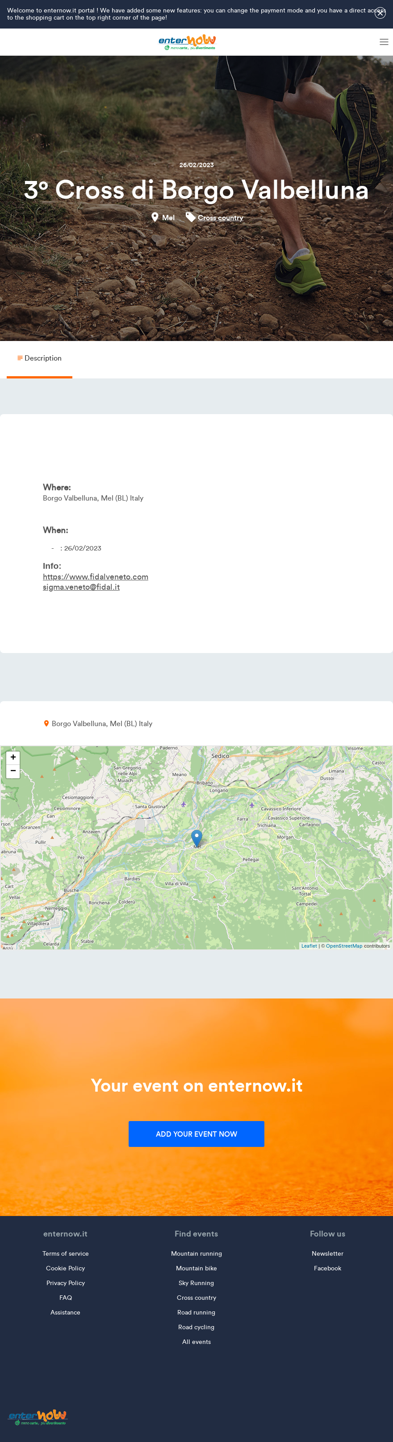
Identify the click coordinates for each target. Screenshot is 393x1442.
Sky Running (196, 1283)
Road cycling (196, 1327)
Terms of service (65, 1253)
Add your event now (196, 1134)
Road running (196, 1312)
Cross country (220, 217)
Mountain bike (196, 1268)
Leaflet (309, 946)
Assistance (65, 1312)
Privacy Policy (65, 1283)
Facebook (327, 1268)
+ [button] (13, 758)
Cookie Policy (65, 1268)
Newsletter (327, 1253)
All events (196, 1342)
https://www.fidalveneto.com (95, 577)
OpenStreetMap (344, 946)
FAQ (65, 1298)
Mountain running (196, 1253)
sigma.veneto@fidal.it (81, 587)
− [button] (13, 771)
